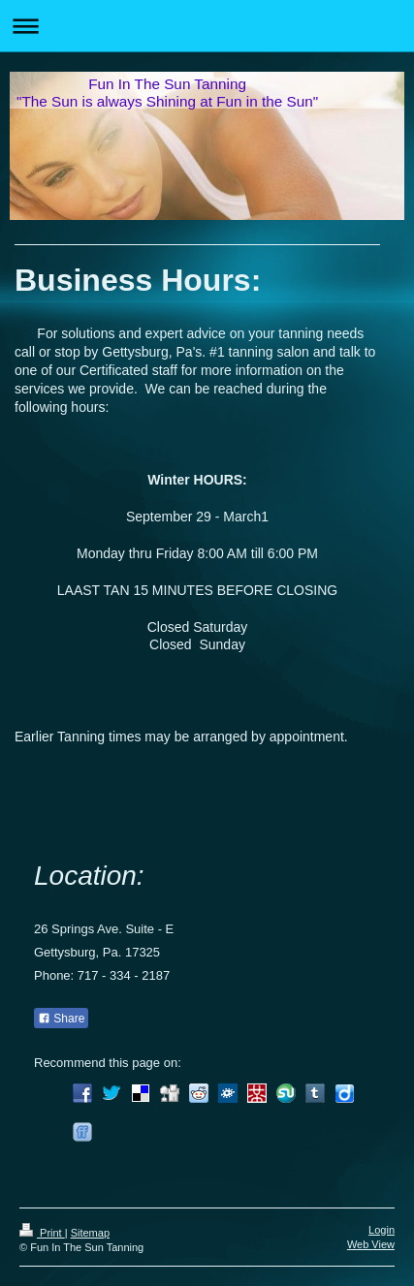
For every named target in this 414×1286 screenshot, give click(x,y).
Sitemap (90, 1233)
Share (61, 1018)
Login (381, 1230)
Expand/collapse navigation (207, 26)
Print (42, 1233)
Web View (371, 1244)
